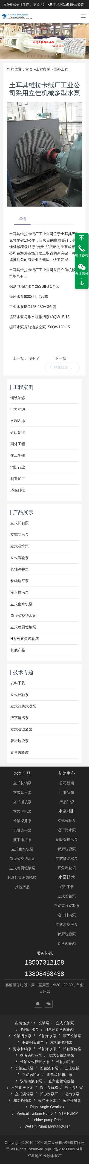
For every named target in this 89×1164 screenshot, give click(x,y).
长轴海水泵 (47, 1036)
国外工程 (61, 69)
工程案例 (43, 69)
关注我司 (81, 273)
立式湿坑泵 (19, 546)
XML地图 (34, 1156)
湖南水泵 (72, 1094)
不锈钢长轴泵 (33, 1042)
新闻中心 (66, 773)
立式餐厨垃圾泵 (23, 627)
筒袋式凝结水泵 (23, 616)
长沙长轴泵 (72, 1100)
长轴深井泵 (19, 569)
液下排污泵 (19, 592)
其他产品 (17, 650)
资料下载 (17, 683)
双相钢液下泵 (31, 1081)
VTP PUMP (68, 1113)
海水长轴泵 (22, 1049)
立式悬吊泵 (19, 534)
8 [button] (52, 56)
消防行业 (17, 467)
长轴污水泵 (29, 1029)
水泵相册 (66, 811)
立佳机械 (72, 1068)
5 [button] (41, 56)
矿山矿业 (17, 432)
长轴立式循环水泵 (34, 1062)
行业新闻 (66, 792)
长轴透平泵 (19, 581)
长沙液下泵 (47, 1100)
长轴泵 (43, 1023)
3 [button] (34, 56)
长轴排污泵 (65, 1062)
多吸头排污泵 (67, 839)
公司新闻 (66, 783)
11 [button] (62, 56)
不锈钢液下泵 (22, 1088)
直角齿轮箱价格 (61, 1081)
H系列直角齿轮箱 (24, 639)
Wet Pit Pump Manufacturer (47, 1126)
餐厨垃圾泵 (19, 741)
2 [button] (31, 56)
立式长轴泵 (19, 523)
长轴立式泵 (24, 1068)
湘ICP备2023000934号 (64, 1149)
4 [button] (38, 56)
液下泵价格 (49, 1088)
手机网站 (57, 4)
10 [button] (59, 56)
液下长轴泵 (72, 1036)
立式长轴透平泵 (61, 1055)
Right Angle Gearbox (47, 1107)
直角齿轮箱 (19, 753)
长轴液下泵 (49, 1068)
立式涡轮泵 (19, 558)
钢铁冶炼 (17, 398)
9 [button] (55, 56)
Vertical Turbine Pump (35, 1113)
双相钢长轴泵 (61, 1042)
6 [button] (45, 56)
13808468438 (44, 973)
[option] (44, 41)
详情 (22, 219)
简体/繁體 (75, 4)
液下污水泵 (66, 830)
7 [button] (48, 56)
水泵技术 (66, 877)
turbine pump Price (47, 1120)
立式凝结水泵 (67, 858)
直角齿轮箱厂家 (59, 1075)
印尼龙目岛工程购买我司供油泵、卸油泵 (65, 367)
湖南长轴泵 (22, 1100)
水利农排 (17, 421)
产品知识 (66, 802)
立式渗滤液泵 (21, 729)
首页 (29, 69)
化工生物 (17, 455)
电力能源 (17, 409)
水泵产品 (22, 773)
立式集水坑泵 (21, 604)
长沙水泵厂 (49, 1094)
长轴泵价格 (72, 1049)
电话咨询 (81, 255)
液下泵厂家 (74, 1088)
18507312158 (44, 962)
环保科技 (17, 490)
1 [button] (28, 56)
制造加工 (17, 479)
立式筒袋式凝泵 (23, 706)
